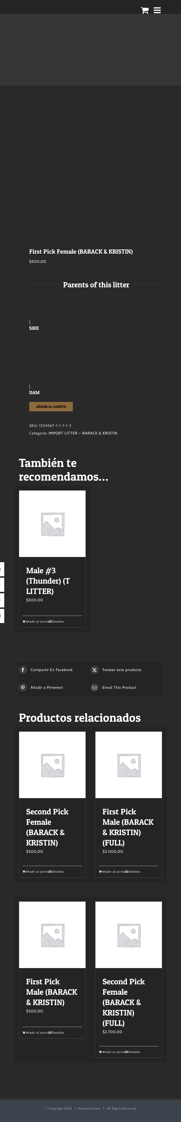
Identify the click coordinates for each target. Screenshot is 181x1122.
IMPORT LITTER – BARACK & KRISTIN (83, 433)
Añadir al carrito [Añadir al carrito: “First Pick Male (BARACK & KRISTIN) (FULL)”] (114, 871)
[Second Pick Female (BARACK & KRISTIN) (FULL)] (128, 935)
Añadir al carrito (51, 406)
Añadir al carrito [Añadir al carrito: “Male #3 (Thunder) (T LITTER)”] (37, 621)
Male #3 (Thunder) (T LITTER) (48, 580)
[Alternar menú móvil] (158, 10)
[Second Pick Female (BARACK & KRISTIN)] (52, 765)
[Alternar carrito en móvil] (145, 10)
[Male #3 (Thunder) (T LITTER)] (52, 524)
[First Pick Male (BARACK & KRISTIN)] (52, 935)
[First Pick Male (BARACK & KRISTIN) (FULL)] (128, 765)
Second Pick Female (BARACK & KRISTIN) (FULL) (124, 1002)
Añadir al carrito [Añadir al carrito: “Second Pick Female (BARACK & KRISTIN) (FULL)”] (114, 1052)
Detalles (58, 621)
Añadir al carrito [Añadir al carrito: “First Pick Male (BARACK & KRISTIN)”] (37, 1032)
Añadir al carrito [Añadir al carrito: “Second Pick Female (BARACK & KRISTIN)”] (37, 871)
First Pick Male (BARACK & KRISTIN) (51, 992)
